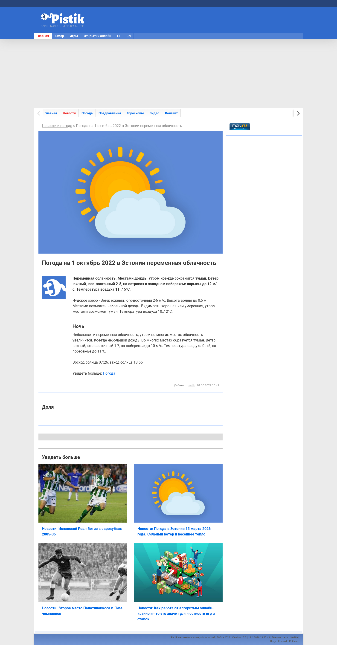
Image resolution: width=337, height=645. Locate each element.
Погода (87, 113)
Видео (154, 113)
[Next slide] (298, 113)
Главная (43, 36)
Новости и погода (57, 126)
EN (129, 36)
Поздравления (110, 113)
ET (119, 36)
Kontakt (282, 641)
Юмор (59, 36)
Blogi (273, 641)
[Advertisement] (168, 73)
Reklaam (294, 641)
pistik (191, 385)
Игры (74, 36)
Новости (69, 113)
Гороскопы (135, 113)
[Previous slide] (39, 113)
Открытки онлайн (97, 36)
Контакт (171, 113)
